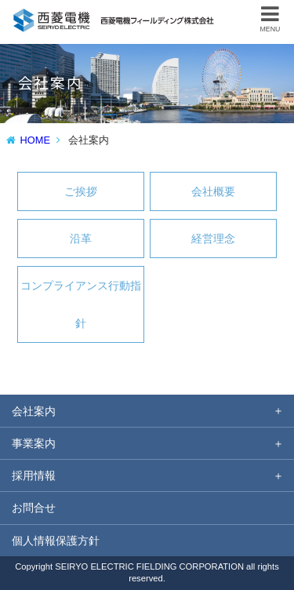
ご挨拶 (80, 191)
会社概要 (213, 191)
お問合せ (34, 507)
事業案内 (34, 443)
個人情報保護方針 (56, 540)
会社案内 (34, 411)
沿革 (81, 238)
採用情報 (34, 475)
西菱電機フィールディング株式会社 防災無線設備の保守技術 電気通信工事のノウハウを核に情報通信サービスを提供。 (115, 15)
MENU (270, 18)
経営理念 (213, 238)
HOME (35, 140)
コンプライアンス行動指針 (80, 304)
